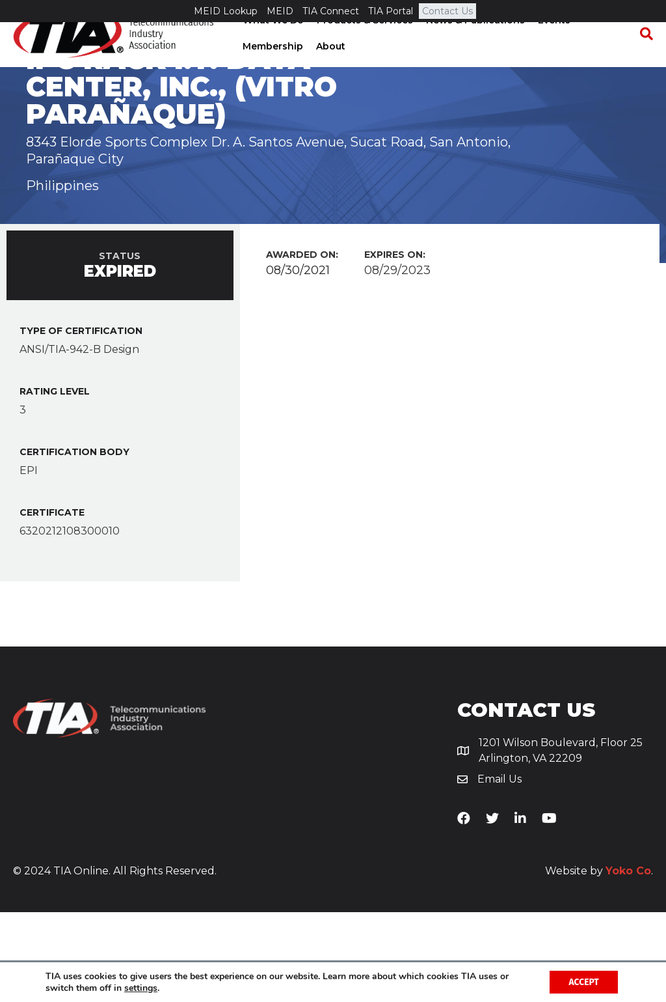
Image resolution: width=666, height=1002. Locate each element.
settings (140, 988)
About (329, 68)
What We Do (271, 42)
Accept (583, 981)
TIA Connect (330, 11)
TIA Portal (390, 11)
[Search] (643, 56)
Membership (271, 68)
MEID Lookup (226, 11)
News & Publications (474, 42)
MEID (280, 11)
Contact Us (447, 11)
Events (553, 42)
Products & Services (363, 42)
